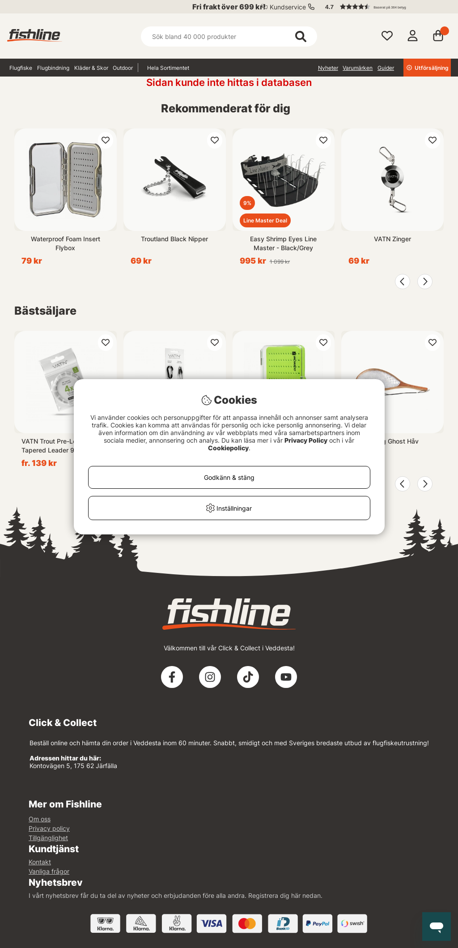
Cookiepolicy (228, 448)
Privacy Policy (305, 440)
